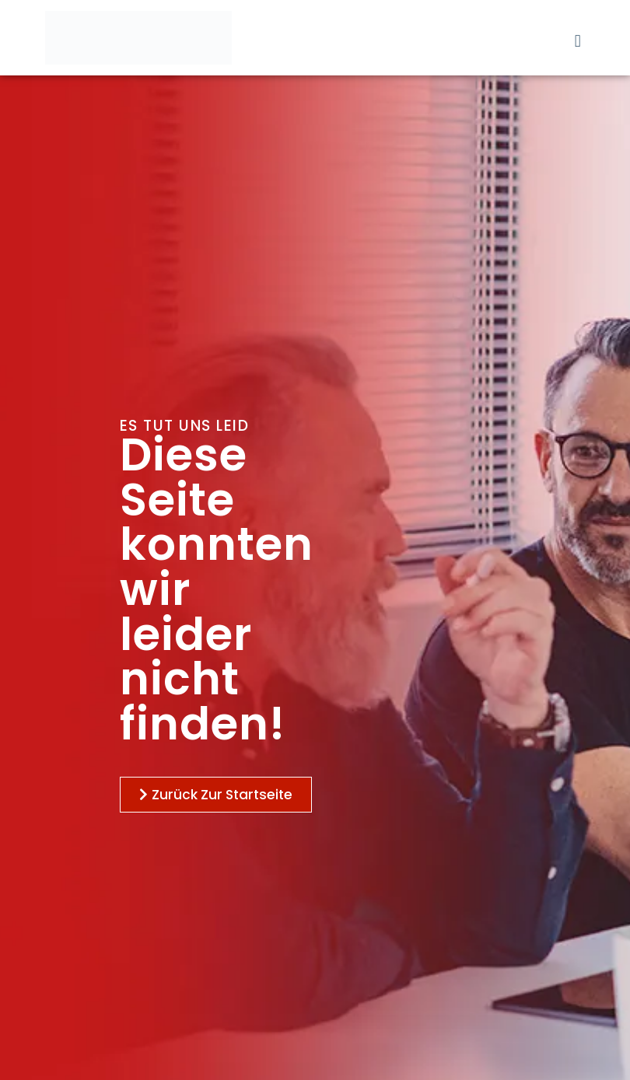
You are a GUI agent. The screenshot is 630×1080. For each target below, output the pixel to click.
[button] (577, 41)
